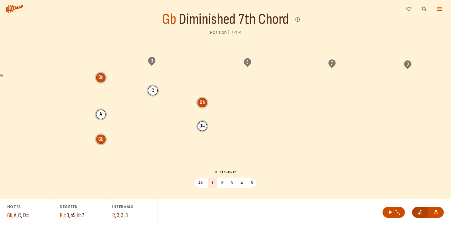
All (201, 183)
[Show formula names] (436, 212)
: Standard (225, 172)
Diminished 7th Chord (234, 19)
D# (202, 90)
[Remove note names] (420, 212)
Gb (169, 19)
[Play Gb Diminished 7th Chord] (394, 212)
